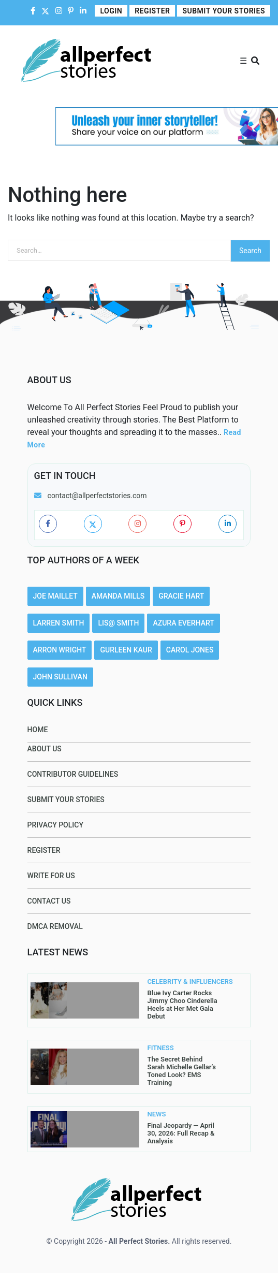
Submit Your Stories (223, 11)
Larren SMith (58, 623)
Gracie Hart (181, 596)
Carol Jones (190, 650)
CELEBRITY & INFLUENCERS (167, 982)
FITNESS (161, 1048)
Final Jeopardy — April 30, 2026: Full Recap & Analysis (181, 1133)
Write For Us (51, 875)
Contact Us (49, 901)
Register (152, 11)
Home (37, 729)
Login (111, 11)
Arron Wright (59, 650)
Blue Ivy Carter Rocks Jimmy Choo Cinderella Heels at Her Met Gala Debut (182, 1004)
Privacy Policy (55, 825)
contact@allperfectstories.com (97, 495)
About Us (44, 749)
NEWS (157, 1114)
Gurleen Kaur (126, 650)
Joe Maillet (55, 596)
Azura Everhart (183, 623)
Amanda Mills (118, 596)
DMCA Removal (55, 926)
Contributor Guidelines (73, 774)
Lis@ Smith (118, 623)
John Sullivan (60, 677)
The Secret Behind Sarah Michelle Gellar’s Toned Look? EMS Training (182, 1070)
